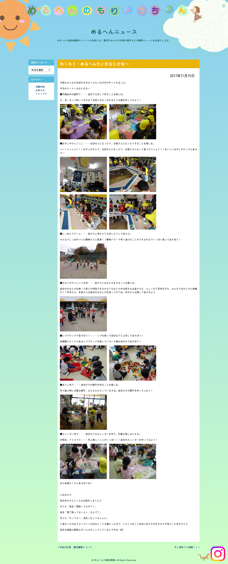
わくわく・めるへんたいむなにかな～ (94, 64)
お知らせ (40, 90)
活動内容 (40, 86)
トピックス (41, 93)
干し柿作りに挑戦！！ (186, 547)
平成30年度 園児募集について (75, 547)
